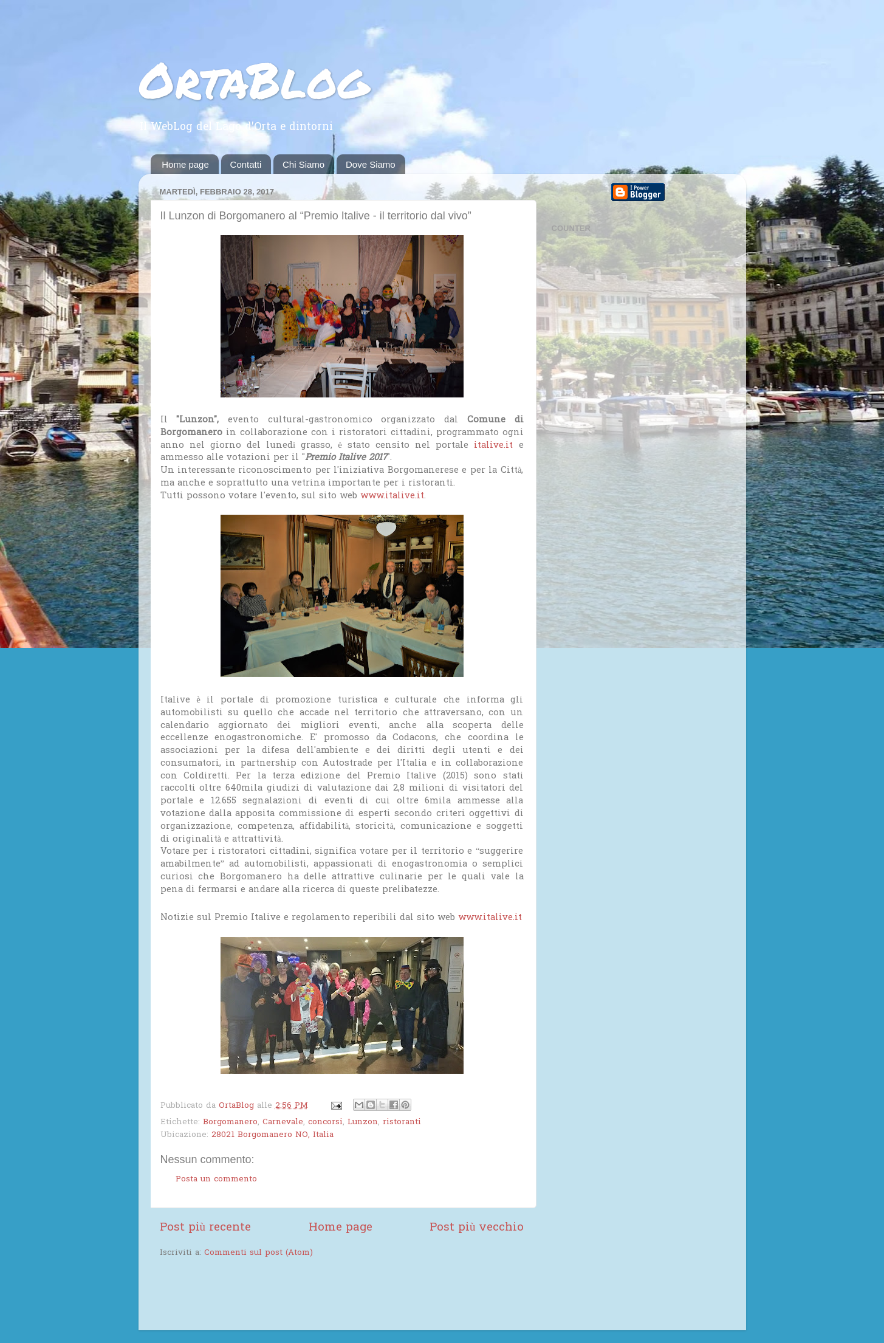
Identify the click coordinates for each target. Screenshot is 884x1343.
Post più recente (205, 1228)
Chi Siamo (303, 164)
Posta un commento (216, 1179)
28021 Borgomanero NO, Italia (272, 1135)
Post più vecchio (477, 1228)
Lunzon (363, 1122)
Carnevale (282, 1122)
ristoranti (402, 1122)
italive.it (493, 445)
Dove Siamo (371, 164)
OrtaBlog (254, 79)
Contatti (246, 164)
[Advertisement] (302, 1295)
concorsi (325, 1122)
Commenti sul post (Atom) (258, 1253)
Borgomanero (230, 1122)
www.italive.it (392, 496)
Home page (185, 164)
